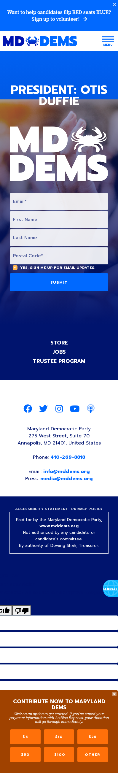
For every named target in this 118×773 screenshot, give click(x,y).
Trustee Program (59, 361)
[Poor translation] (21, 610)
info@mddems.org (66, 471)
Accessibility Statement (41, 509)
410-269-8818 (67, 457)
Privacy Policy (87, 509)
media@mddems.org (66, 478)
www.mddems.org (59, 526)
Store (59, 343)
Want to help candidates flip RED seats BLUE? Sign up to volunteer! (59, 15)
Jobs (59, 352)
